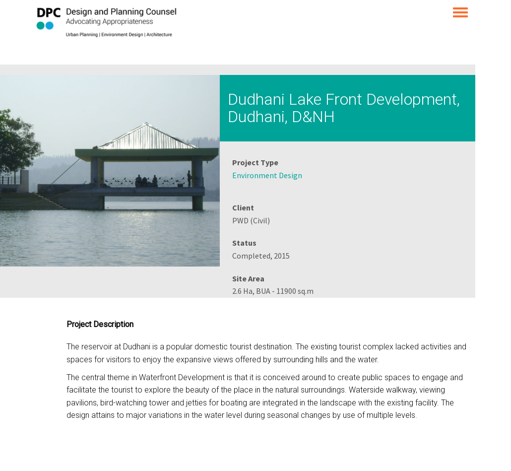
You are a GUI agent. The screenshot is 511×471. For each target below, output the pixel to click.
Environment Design (267, 175)
